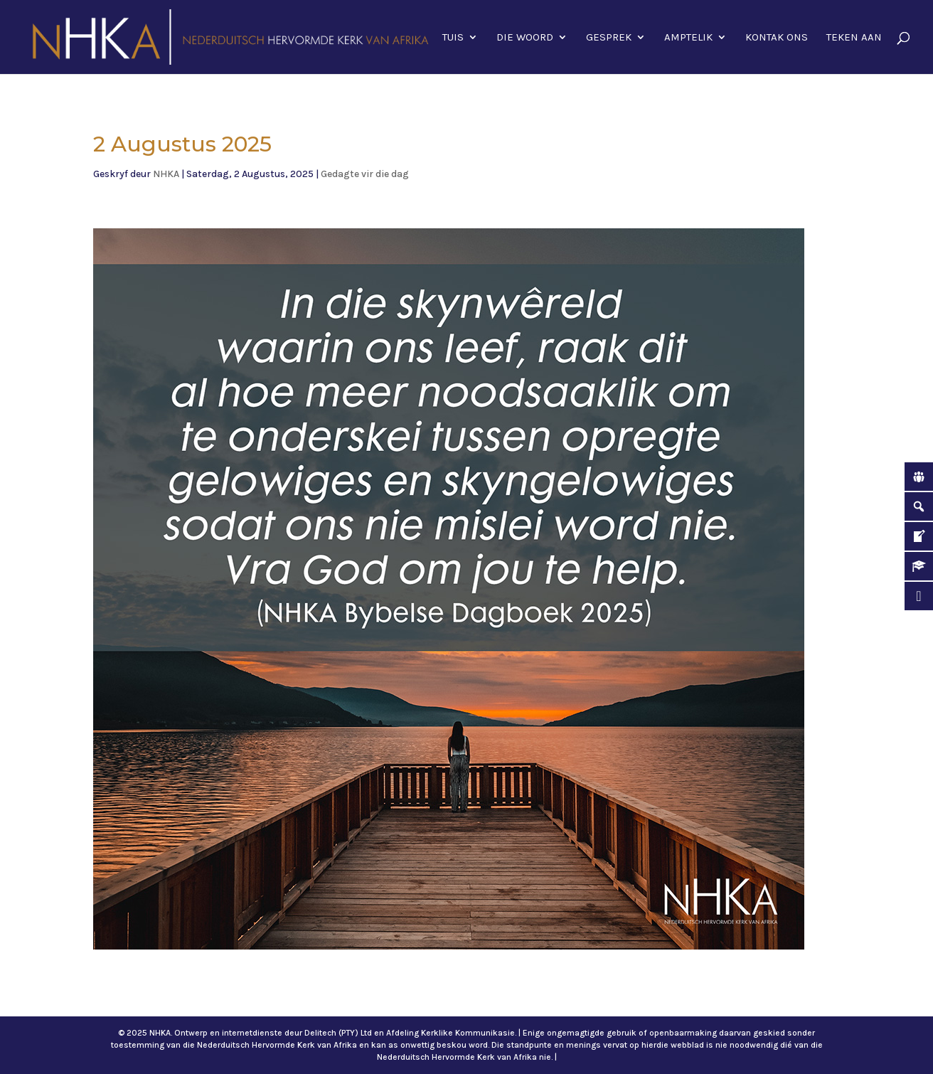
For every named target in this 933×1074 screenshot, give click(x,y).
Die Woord (524, 37)
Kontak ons (776, 37)
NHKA (166, 174)
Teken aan (854, 37)
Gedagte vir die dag (365, 174)
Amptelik (688, 37)
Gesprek (608, 37)
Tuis (453, 37)
